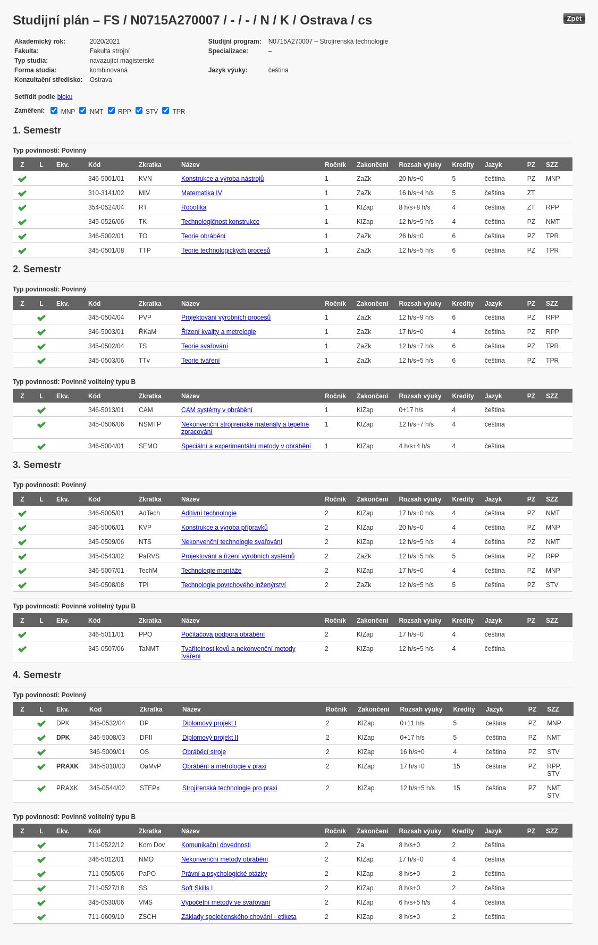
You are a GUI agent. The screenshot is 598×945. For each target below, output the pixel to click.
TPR (178, 111)
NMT (95, 111)
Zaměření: (29, 110)
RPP (123, 111)
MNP (67, 111)
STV (151, 111)
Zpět (574, 18)
